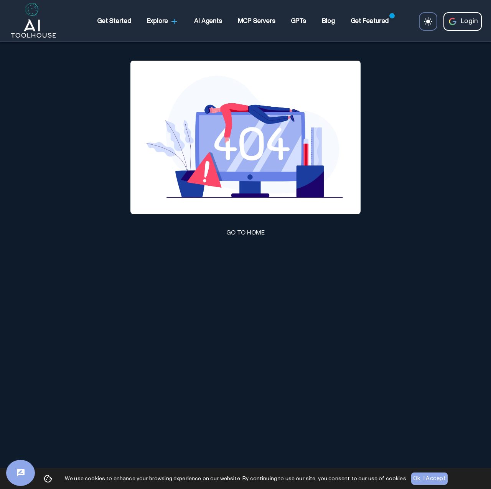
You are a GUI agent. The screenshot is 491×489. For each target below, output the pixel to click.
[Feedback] (20, 473)
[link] (114, 21)
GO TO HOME (245, 233)
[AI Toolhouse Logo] (30, 21)
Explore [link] (163, 21)
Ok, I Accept (429, 478)
